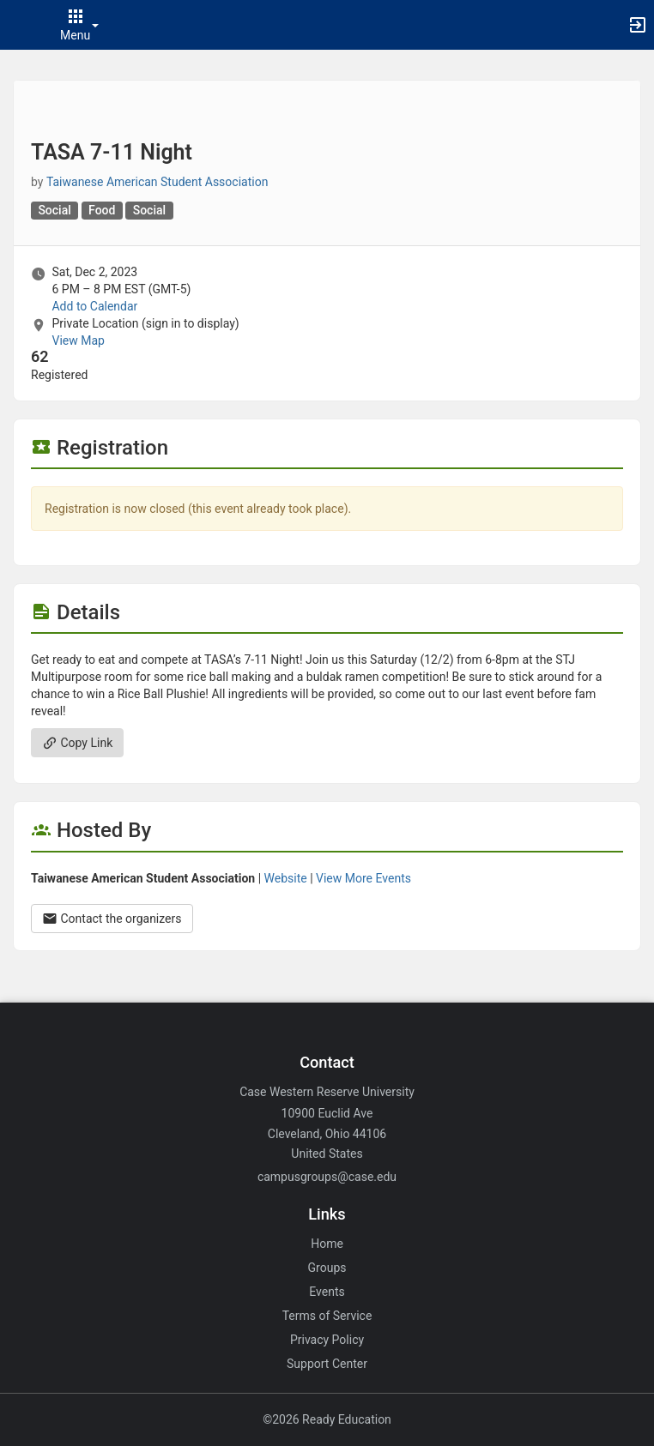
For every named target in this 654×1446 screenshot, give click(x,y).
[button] (21, 25)
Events (326, 1291)
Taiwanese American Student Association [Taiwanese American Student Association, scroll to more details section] (157, 182)
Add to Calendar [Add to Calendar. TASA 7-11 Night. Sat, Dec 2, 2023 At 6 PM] (94, 306)
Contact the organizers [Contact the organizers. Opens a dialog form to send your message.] (112, 918)
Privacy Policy (327, 1340)
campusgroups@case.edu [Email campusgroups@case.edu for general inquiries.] (327, 1177)
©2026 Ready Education (327, 1419)
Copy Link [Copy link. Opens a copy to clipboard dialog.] (77, 743)
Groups (327, 1267)
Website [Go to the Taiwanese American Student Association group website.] (285, 878)
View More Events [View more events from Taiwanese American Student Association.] (363, 878)
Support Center (327, 1364)
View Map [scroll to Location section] (77, 340)
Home (327, 1243)
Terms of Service (327, 1315)
